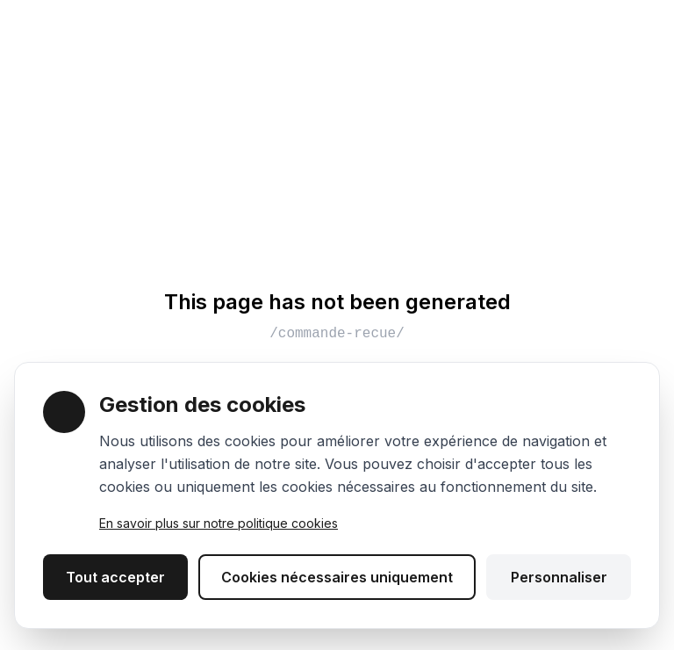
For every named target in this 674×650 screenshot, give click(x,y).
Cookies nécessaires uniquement (337, 577)
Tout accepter (115, 577)
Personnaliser (559, 577)
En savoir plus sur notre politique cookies (218, 523)
